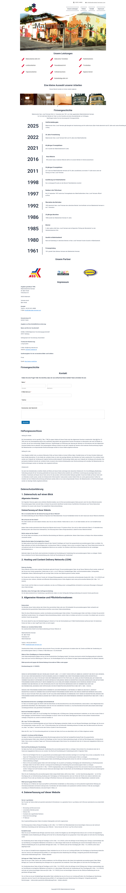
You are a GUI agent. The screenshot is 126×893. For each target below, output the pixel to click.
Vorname (24, 388)
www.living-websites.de (31, 349)
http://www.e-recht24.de (31, 361)
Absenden (26, 422)
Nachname (49, 388)
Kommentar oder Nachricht (29, 408)
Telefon (24, 400)
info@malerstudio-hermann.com (96, 2)
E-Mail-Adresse (26, 392)
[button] (22, 99)
